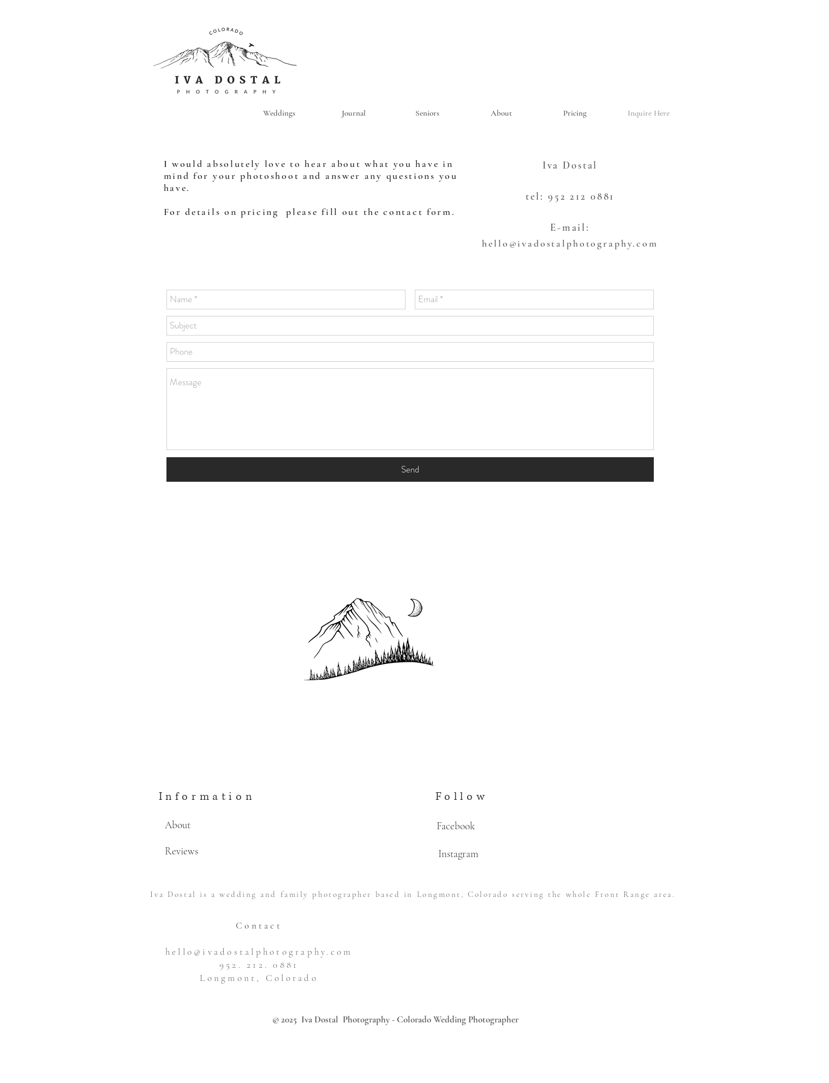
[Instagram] (458, 854)
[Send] (410, 469)
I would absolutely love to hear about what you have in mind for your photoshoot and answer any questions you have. (311, 176)
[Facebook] (455, 826)
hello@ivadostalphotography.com (570, 243)
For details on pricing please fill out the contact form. (312, 212)
